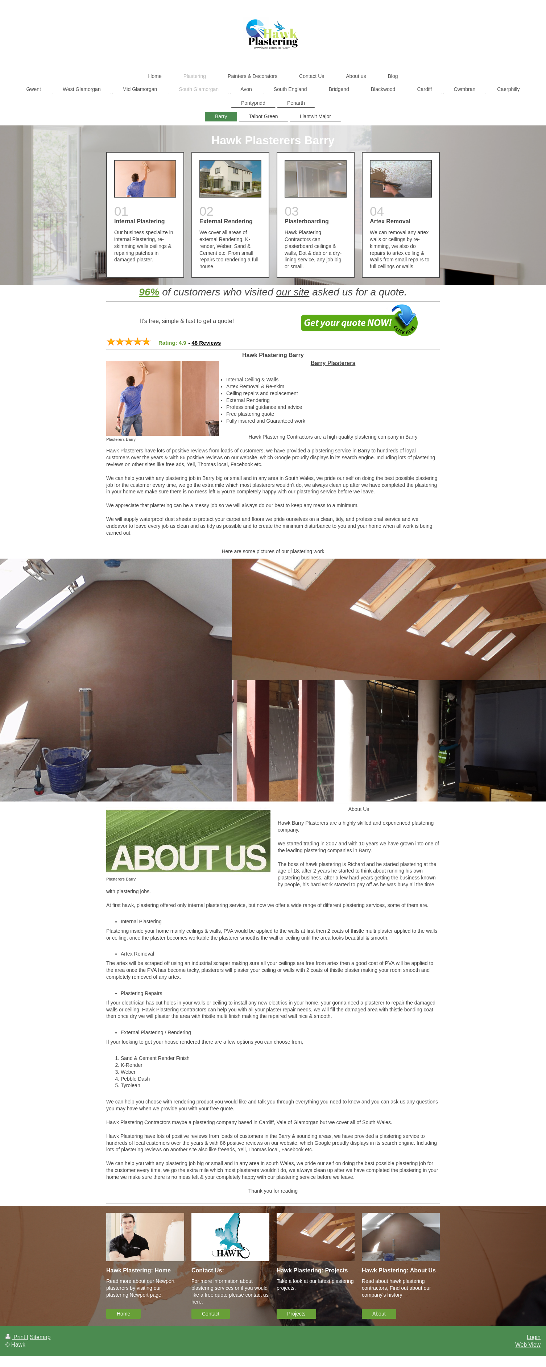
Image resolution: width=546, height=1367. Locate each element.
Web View (528, 1345)
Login (534, 1337)
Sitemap (40, 1337)
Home (123, 1314)
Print (16, 1337)
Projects (296, 1314)
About (379, 1314)
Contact (210, 1314)
